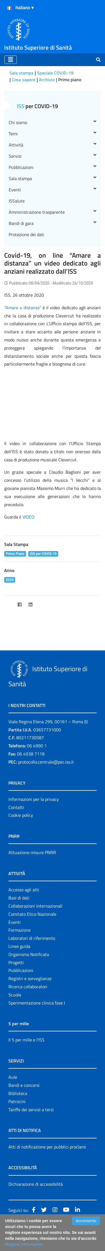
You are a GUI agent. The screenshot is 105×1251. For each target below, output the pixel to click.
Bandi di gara (52, 223)
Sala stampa (21, 72)
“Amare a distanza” (23, 307)
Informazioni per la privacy (33, 799)
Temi (52, 133)
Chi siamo (52, 122)
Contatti (16, 807)
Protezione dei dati (26, 234)
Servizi (52, 156)
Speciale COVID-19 (55, 72)
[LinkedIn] (30, 604)
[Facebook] (19, 604)
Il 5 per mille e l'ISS (26, 1039)
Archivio (47, 79)
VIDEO (28, 516)
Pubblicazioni (52, 167)
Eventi (52, 189)
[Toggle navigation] (10, 59)
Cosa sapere (23, 79)
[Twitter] (8, 604)
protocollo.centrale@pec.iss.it (46, 762)
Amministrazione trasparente (52, 212)
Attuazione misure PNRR (32, 852)
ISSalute (17, 200)
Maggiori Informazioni (24, 1244)
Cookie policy (20, 815)
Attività (52, 144)
